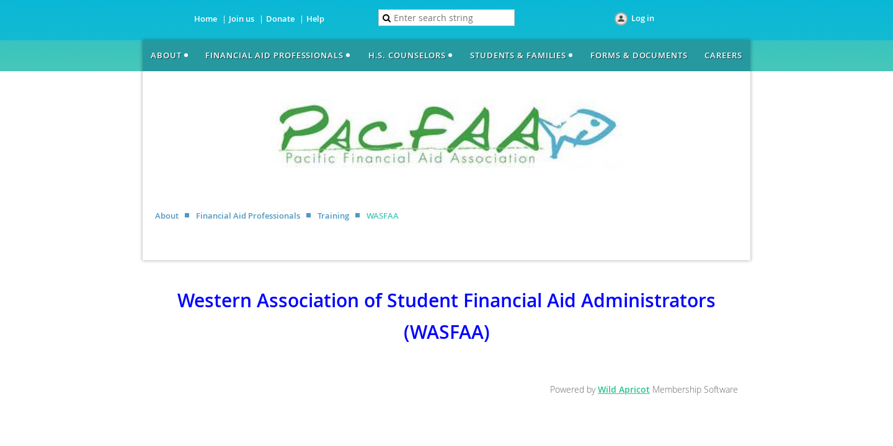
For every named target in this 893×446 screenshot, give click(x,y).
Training (333, 215)
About (167, 215)
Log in (642, 18)
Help (315, 18)
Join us (241, 18)
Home (205, 18)
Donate (280, 18)
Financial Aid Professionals (248, 215)
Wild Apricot (624, 389)
